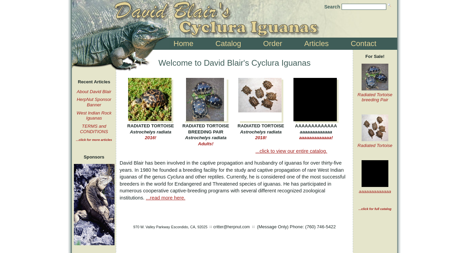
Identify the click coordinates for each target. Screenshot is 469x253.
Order (272, 43)
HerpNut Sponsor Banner (94, 102)
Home (183, 43)
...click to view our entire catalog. (291, 151)
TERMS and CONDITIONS (94, 129)
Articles (316, 43)
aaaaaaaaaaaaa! (316, 131)
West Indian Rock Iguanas (94, 115)
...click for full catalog (375, 209)
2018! (260, 131)
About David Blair (94, 91)
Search (332, 6)
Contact (363, 43)
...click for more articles (94, 140)
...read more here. (165, 198)
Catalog (228, 43)
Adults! (205, 134)
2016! (150, 131)
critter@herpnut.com (231, 227)
